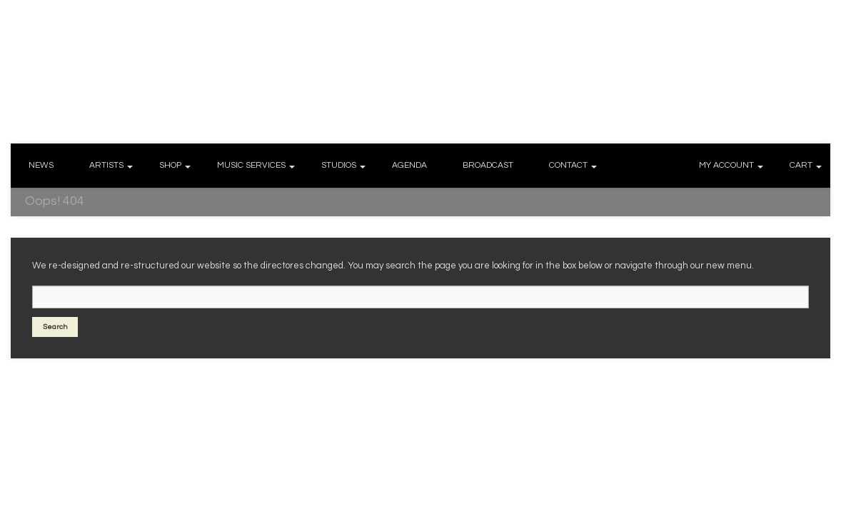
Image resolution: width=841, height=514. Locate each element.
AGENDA (409, 165)
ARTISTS (106, 165)
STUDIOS (338, 165)
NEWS (41, 165)
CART (801, 165)
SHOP (170, 165)
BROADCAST (488, 165)
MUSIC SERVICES (251, 165)
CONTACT (568, 165)
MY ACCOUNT (726, 165)
